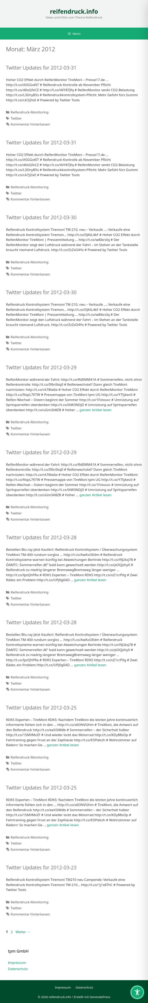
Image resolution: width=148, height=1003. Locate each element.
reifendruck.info (74, 11)
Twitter (16, 118)
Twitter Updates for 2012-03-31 (41, 67)
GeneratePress (100, 997)
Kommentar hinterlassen (30, 124)
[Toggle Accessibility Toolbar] (137, 992)
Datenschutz (18, 968)
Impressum (17, 962)
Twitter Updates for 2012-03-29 (41, 367)
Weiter (23, 932)
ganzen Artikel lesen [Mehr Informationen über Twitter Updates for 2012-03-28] (90, 580)
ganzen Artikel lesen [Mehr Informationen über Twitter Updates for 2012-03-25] (63, 745)
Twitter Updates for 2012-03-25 (41, 707)
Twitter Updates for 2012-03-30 (41, 217)
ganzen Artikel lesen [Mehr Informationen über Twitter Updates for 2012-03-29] (95, 410)
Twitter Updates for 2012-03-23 (41, 867)
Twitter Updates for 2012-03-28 (41, 537)
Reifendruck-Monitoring (30, 112)
